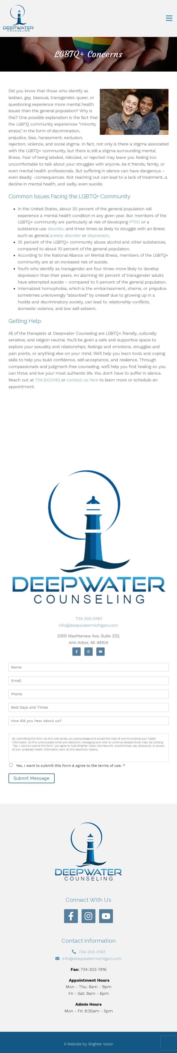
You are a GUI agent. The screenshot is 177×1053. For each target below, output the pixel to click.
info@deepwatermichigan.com (88, 625)
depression (98, 235)
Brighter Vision (100, 1044)
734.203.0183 (47, 379)
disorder (55, 228)
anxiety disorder (65, 235)
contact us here (82, 379)
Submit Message (32, 778)
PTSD (134, 222)
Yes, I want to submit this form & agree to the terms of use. (70, 765)
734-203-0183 (88, 618)
